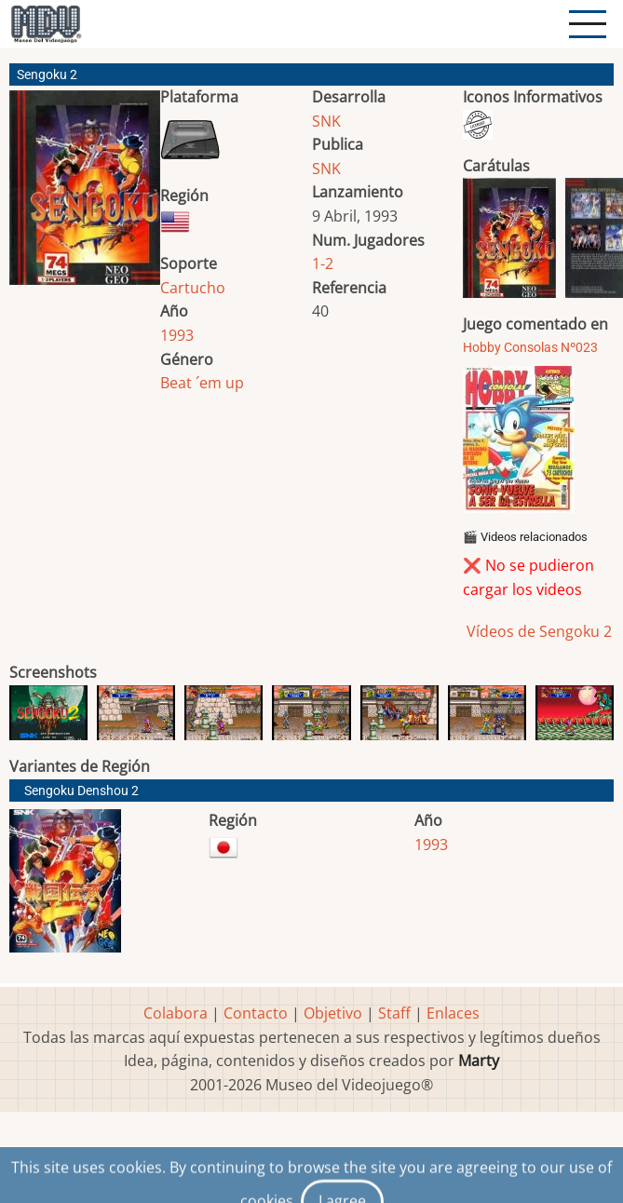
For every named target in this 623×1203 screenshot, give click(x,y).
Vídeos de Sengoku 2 (537, 631)
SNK (326, 121)
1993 (177, 335)
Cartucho (192, 287)
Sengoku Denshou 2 (81, 791)
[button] (84, 195)
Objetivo (333, 1013)
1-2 (322, 263)
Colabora (175, 1013)
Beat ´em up (202, 382)
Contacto (255, 1013)
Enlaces (453, 1013)
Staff (394, 1013)
